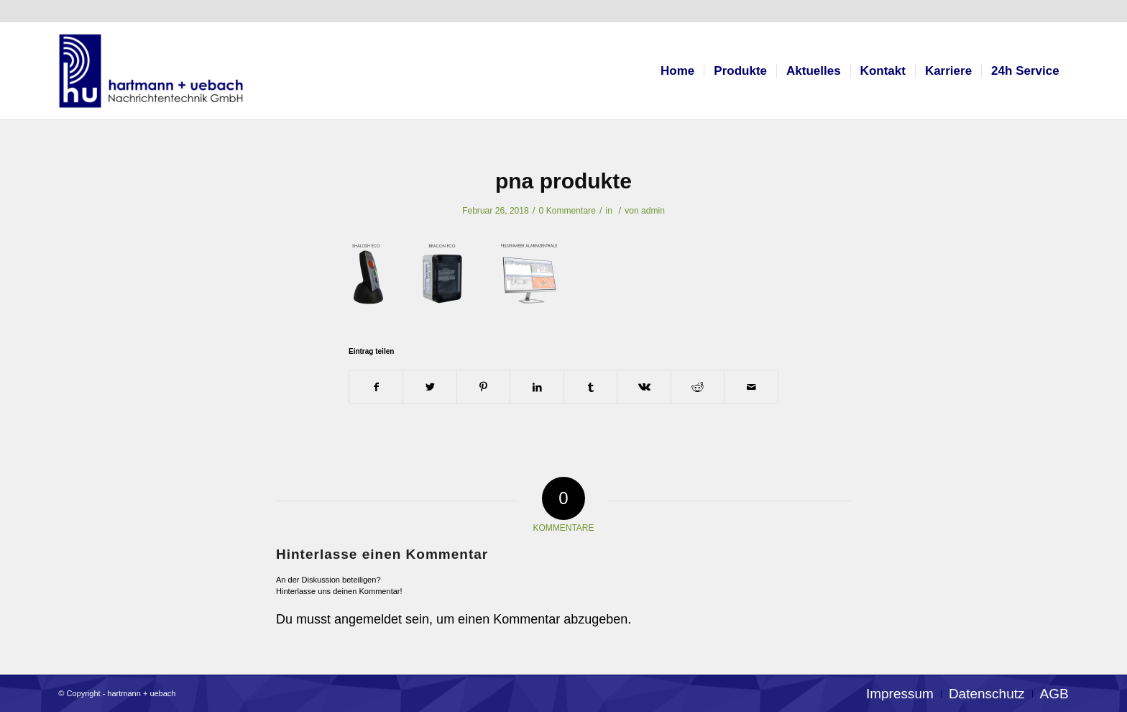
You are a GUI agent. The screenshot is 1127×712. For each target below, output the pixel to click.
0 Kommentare (567, 211)
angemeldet (368, 619)
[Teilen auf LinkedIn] (537, 387)
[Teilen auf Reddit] (697, 387)
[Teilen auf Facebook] (376, 387)
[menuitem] (677, 70)
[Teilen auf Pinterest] (483, 387)
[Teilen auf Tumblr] (590, 387)
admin (653, 211)
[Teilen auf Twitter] (429, 387)
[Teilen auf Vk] (644, 387)
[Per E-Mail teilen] (751, 387)
